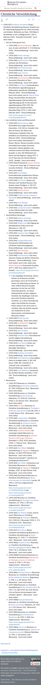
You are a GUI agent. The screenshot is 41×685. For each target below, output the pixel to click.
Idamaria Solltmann (24, 45)
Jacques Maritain (33, 163)
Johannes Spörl (23, 233)
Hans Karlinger (22, 250)
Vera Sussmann (23, 78)
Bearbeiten (5, 644)
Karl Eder (20, 406)
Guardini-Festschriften (10, 653)
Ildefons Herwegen (24, 218)
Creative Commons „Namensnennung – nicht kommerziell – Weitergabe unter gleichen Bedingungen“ (19, 670)
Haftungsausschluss (8, 682)
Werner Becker (22, 123)
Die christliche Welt (30, 587)
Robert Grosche (23, 318)
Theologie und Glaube (30, 500)
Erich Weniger (22, 203)
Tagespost (26, 450)
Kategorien (5, 650)
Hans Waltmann (23, 370)
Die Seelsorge (27, 396)
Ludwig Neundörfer (24, 208)
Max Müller (21, 448)
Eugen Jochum (22, 73)
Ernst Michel (22, 343)
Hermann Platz (22, 335)
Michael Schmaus (24, 572)
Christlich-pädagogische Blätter (20, 547)
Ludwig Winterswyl (24, 241)
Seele (33, 535)
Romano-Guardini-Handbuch (17, 3)
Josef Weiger (22, 173)
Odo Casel (22, 627)
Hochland (26, 518)
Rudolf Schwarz (23, 60)
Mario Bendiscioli (23, 358)
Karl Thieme (21, 513)
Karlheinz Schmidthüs (20, 25)
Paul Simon (21, 180)
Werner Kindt (34, 95)
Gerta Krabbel (22, 331)
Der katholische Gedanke (20, 577)
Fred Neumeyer (23, 255)
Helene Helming (23, 55)
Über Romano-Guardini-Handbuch (24, 680)
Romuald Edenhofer (25, 600)
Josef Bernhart (22, 323)
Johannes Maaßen (24, 430)
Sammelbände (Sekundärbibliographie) (24, 650)
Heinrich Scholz (23, 190)
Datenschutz (5, 680)
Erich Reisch (21, 85)
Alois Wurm (21, 530)
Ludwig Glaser (22, 418)
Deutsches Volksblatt (30, 386)
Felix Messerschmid (24, 68)
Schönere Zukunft (29, 423)
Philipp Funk (21, 223)
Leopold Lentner (24, 542)
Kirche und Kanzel (17, 605)
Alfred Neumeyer (15, 265)
